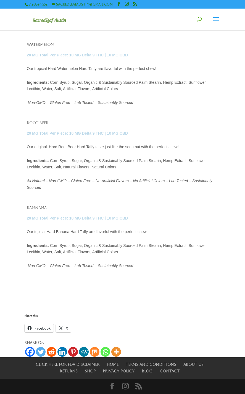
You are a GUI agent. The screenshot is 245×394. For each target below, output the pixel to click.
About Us (193, 364)
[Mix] (94, 352)
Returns (69, 371)
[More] (116, 352)
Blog (147, 371)
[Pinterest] (73, 352)
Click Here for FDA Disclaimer (67, 364)
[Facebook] (30, 352)
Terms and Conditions (151, 364)
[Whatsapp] (105, 352)
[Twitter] (41, 352)
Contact (170, 371)
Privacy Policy (119, 371)
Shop (90, 371)
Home (112, 364)
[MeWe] (84, 352)
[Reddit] (51, 352)
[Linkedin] (62, 352)
